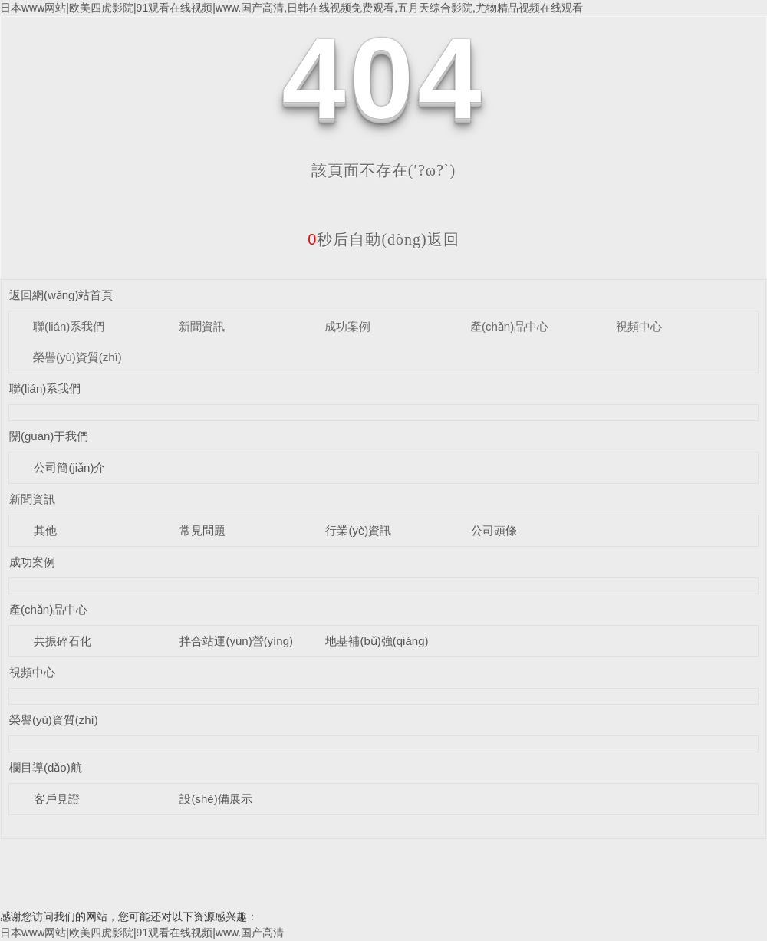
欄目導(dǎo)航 (45, 767)
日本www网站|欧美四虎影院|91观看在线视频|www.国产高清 (142, 932)
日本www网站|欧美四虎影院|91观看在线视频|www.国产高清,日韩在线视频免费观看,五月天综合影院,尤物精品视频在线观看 (291, 8)
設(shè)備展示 (215, 798)
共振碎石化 (62, 640)
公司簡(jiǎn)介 (69, 467)
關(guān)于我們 (48, 436)
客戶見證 (57, 798)
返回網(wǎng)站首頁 (61, 294)
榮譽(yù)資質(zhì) (77, 357)
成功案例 (347, 326)
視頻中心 (639, 326)
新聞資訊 (202, 326)
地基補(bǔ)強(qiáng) (376, 640)
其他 (45, 530)
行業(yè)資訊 (358, 530)
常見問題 (202, 530)
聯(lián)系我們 (68, 326)
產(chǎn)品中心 (509, 326)
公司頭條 (494, 530)
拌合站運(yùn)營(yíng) (236, 640)
